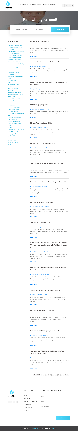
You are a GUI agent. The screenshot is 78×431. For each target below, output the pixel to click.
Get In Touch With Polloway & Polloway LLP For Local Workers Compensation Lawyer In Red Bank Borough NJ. (48, 245)
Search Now (62, 30)
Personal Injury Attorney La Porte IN (42, 202)
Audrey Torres (35, 206)
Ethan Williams (35, 251)
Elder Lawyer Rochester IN (39, 42)
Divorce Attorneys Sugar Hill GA (41, 123)
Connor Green (34, 147)
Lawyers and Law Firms (46, 46)
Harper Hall (34, 88)
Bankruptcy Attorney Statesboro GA (42, 143)
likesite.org (35, 428)
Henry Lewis (34, 168)
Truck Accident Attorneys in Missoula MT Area (46, 164)
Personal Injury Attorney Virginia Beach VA (45, 331)
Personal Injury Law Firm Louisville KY (43, 310)
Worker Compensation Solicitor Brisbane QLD (45, 290)
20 (58, 374)
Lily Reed (33, 294)
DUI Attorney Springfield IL (39, 105)
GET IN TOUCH (53, 4)
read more (33, 56)
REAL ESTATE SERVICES (35, 4)
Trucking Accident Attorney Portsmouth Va (45, 62)
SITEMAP (26, 410)
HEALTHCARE (25, 4)
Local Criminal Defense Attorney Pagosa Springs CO (48, 182)
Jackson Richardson (36, 46)
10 (55, 374)
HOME (19, 4)
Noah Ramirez (35, 274)
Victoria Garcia (35, 315)
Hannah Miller (35, 66)
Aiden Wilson (34, 335)
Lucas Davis (34, 186)
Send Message (63, 418)
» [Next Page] (63, 374)
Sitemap (54, 428)
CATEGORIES (46, 4)
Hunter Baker (34, 109)
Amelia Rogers (35, 357)
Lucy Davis (34, 127)
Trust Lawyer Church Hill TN (40, 222)
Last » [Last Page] (66, 374)
